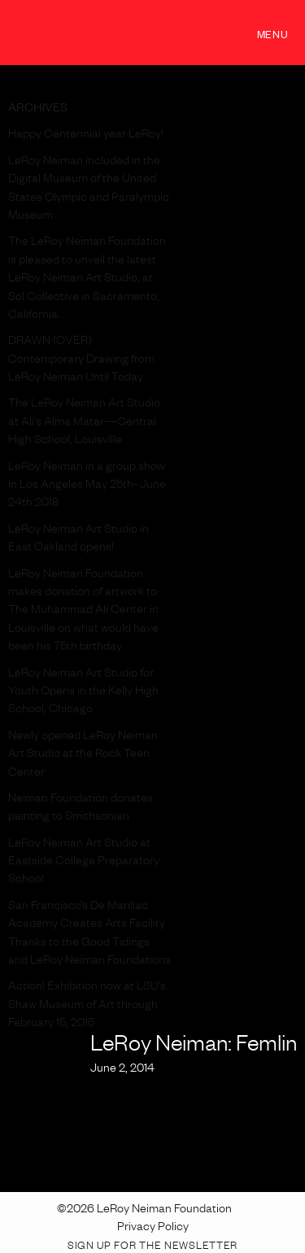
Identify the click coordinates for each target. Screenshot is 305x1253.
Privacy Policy (153, 1228)
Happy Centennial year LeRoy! (85, 135)
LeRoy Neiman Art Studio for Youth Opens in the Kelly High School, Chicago (83, 693)
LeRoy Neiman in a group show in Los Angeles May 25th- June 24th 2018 (87, 486)
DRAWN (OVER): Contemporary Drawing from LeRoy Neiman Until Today (81, 360)
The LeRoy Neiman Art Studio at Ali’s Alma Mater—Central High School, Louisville (84, 423)
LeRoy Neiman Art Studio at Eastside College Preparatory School (83, 863)
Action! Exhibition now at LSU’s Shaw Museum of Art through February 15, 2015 (87, 1006)
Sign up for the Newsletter (152, 1247)
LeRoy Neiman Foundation (98, 32)
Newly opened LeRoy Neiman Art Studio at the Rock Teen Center (83, 756)
